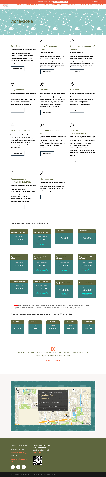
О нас (90, 4)
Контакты (99, 4)
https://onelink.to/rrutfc (40, 452)
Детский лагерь (58, 4)
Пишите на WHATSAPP (60, 1)
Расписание (19, 4)
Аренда (83, 4)
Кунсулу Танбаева (53, 360)
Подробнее (17, 68)
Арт (45, 4)
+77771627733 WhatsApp (19, 453)
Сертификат (72, 4)
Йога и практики (33, 4)
